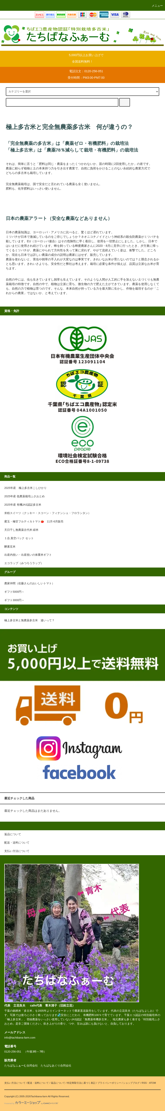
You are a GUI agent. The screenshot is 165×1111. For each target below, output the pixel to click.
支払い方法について (15, 1083)
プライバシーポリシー (109, 1083)
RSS (144, 1083)
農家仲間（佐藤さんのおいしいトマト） (29, 583)
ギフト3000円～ (15, 600)
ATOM (152, 1083)
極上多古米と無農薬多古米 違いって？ (29, 620)
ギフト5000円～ (14, 591)
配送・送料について (38, 1083)
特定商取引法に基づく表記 (81, 1083)
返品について (58, 1083)
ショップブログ (131, 1083)
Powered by (31, 1103)
